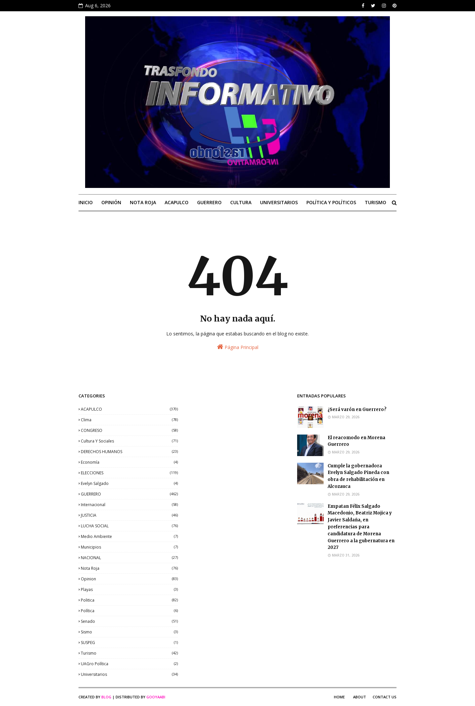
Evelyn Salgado (129, 483)
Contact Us (384, 696)
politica (129, 600)
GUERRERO (129, 494)
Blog (106, 696)
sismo (129, 632)
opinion (129, 579)
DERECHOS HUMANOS (129, 451)
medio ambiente (129, 536)
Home (339, 696)
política (129, 611)
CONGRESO (129, 430)
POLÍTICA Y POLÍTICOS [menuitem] (331, 202)
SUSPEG (129, 642)
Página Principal (237, 346)
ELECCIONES (129, 473)
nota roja (129, 568)
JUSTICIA (129, 515)
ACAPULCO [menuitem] (176, 202)
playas (129, 589)
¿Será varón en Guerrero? (357, 409)
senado (129, 621)
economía (129, 462)
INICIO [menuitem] (86, 202)
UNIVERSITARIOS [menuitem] (279, 202)
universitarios (129, 674)
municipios (129, 547)
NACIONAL (129, 557)
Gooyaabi (155, 696)
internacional (129, 504)
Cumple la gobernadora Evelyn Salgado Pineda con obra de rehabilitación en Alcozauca (358, 476)
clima (129, 420)
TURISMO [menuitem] (375, 202)
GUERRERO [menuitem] (209, 202)
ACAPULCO (129, 409)
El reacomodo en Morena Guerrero (356, 441)
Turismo (129, 653)
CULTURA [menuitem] (240, 202)
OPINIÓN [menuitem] (111, 202)
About (359, 696)
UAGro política (129, 664)
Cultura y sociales (129, 441)
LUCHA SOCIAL (129, 526)
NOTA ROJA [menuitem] (143, 202)
